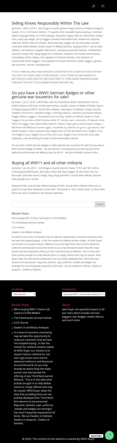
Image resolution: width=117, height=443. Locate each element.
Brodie (41, 46)
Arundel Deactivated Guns (64, 39)
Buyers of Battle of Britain (82, 105)
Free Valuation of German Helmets (57, 57)
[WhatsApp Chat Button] (109, 435)
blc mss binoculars (81, 42)
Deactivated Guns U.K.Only (50, 116)
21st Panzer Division (36, 32)
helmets (52, 123)
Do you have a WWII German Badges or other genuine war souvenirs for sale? (53, 94)
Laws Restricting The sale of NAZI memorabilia (46, 138)
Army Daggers (43, 39)
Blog (50, 175)
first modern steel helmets (87, 53)
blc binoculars (82, 171)
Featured (68, 53)
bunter (18, 28)
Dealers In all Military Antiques (26, 232)
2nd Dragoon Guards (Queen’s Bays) (56, 28)
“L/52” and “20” (83, 168)
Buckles (64, 105)
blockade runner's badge (35, 175)
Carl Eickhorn (27, 50)
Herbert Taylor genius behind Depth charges (79, 123)
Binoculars (45, 171)
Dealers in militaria (74, 116)
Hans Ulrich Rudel (38, 123)
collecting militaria (61, 112)
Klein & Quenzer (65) (39, 131)
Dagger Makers (19, 116)
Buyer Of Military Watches (59, 46)
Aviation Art (84, 39)
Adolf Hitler (42, 102)
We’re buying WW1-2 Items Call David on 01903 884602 (39, 218)
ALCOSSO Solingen (45, 35)
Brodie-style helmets (49, 105)
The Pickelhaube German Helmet (28, 222)
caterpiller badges (42, 112)
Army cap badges (26, 39)
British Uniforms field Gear (25, 105)
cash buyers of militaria (71, 109)
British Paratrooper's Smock (84, 102)
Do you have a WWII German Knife (38, 120)
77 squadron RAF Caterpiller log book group (68, 32)
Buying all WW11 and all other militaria (40, 109)
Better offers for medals (34, 42)
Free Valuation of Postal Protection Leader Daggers (66, 61)
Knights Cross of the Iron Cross (46, 134)
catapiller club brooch (45, 50)
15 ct (22, 32)
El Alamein (57, 53)
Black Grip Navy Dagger (59, 42)
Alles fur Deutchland (84, 35)
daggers (32, 116)
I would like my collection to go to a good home (75, 127)
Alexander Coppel (64, 35)
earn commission (78, 120)
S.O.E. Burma (18, 227)
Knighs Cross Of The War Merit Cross (69, 131)
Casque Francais (92, 109)
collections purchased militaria (72, 50)
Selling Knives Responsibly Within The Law (50, 23)
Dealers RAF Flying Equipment (36, 53)
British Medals (30, 46)
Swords (30, 64)
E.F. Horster (62, 120)
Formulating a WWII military (25, 57)
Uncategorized (42, 64)
